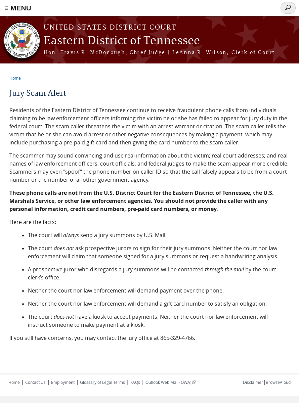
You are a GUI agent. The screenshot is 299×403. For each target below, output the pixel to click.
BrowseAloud (278, 382)
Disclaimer (253, 382)
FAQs (135, 382)
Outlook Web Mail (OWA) (170, 382)
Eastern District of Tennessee (122, 41)
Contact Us (35, 382)
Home (15, 78)
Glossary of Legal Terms (102, 382)
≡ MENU (17, 8)
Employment (63, 382)
